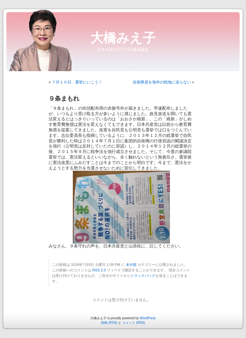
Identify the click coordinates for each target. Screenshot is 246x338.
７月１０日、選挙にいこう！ (77, 82)
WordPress (148, 318)
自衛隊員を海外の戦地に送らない (162, 82)
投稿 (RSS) (109, 322)
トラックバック (142, 276)
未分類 (131, 265)
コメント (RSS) (133, 322)
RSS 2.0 (99, 270)
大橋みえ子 (123, 38)
